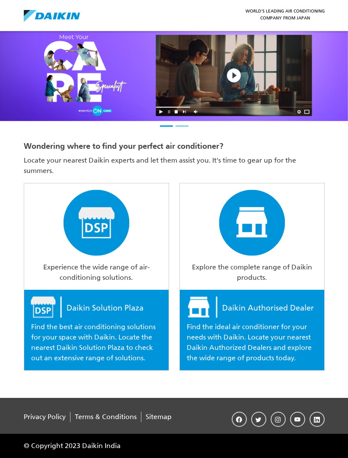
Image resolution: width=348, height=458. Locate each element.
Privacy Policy (45, 417)
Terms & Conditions (106, 417)
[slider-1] (166, 126)
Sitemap (159, 417)
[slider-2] (182, 126)
